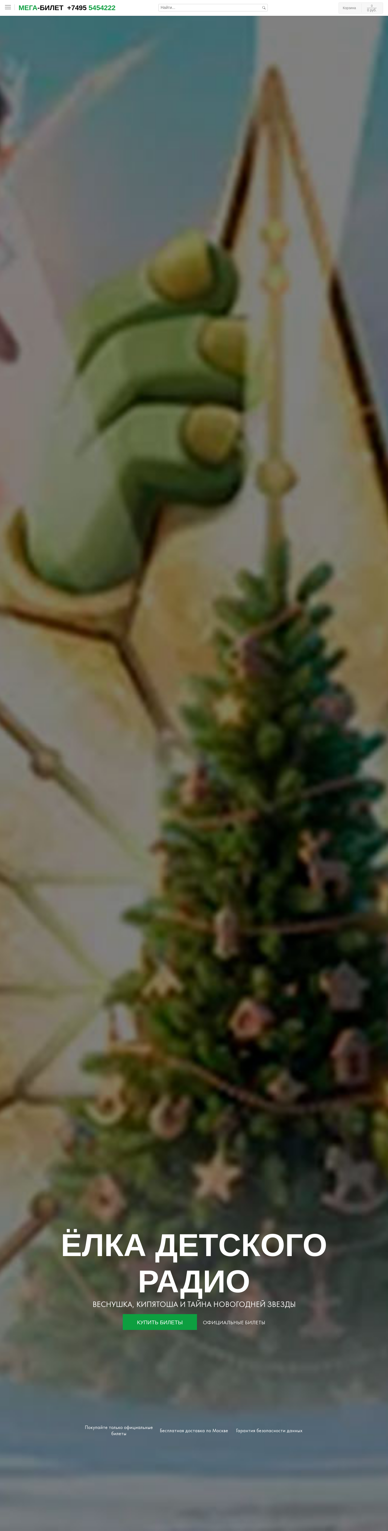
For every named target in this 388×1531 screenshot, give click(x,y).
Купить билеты (160, 1322)
